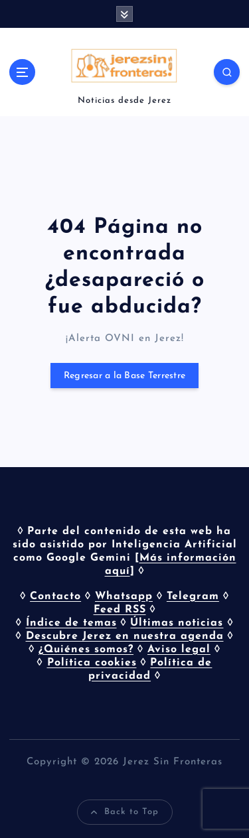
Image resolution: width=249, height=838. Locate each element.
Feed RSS (120, 609)
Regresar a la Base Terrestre (124, 376)
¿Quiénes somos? (86, 649)
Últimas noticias (176, 623)
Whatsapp (124, 596)
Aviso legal (178, 649)
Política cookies (92, 663)
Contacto (55, 596)
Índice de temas (71, 623)
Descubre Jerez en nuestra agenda (125, 636)
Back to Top (125, 812)
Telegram (193, 596)
